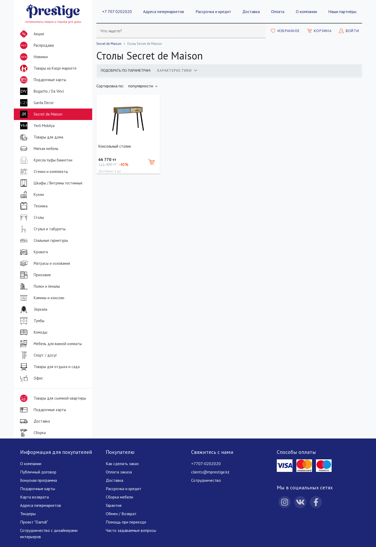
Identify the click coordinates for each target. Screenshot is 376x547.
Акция (31, 34)
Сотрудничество (206, 480)
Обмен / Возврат (121, 513)
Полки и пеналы (39, 286)
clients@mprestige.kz (210, 471)
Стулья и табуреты (42, 229)
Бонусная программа (38, 480)
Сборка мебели (119, 497)
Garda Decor (36, 102)
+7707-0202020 (206, 463)
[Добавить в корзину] (151, 162)
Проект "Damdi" (34, 522)
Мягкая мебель (38, 148)
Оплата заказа (119, 471)
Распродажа (36, 45)
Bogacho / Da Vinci (41, 91)
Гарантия (113, 505)
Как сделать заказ (122, 463)
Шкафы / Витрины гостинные (50, 183)
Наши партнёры (342, 11)
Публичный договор (38, 471)
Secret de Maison (40, 114)
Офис (30, 378)
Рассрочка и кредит (213, 11)
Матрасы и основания (44, 263)
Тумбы (31, 320)
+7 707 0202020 (117, 11)
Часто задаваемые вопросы (131, 530)
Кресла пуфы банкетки (45, 160)
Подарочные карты (42, 79)
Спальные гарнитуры (43, 240)
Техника (33, 206)
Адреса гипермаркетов (163, 11)
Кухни (31, 194)
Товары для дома (40, 137)
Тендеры (28, 513)
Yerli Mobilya (36, 125)
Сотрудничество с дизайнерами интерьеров (49, 533)
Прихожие (34, 275)
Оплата (277, 11)
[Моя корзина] (319, 30)
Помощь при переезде (126, 522)
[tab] (177, 70)
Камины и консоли (41, 298)
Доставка (251, 11)
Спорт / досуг (37, 355)
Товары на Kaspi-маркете (47, 68)
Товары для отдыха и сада (49, 366)
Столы (31, 217)
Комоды (32, 332)
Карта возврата (34, 497)
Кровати (33, 252)
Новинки (33, 58)
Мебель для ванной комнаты (50, 343)
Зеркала (32, 309)
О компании (306, 11)
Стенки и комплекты (43, 171)
